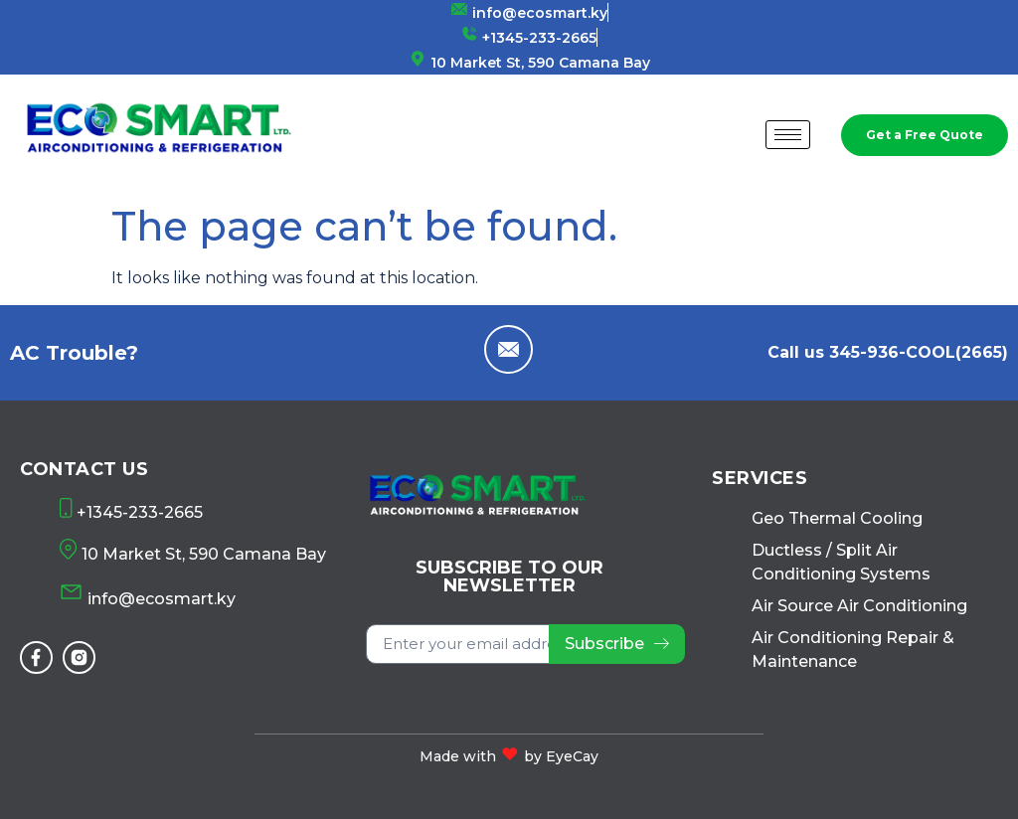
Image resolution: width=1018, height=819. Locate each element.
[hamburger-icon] (787, 134)
